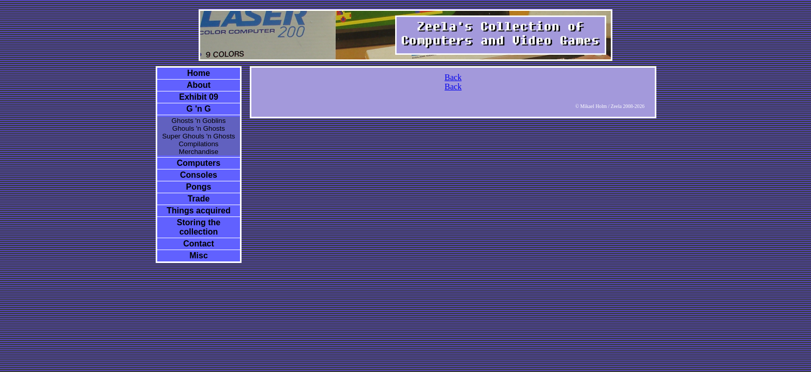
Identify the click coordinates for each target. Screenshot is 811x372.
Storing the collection (198, 227)
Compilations (198, 144)
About (199, 85)
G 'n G (198, 108)
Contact (198, 243)
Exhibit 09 (198, 96)
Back (453, 77)
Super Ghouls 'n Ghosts (198, 136)
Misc (198, 255)
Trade (199, 198)
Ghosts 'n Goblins (199, 121)
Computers (198, 163)
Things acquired (199, 210)
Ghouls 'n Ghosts (198, 128)
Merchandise (198, 152)
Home (198, 73)
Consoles (198, 175)
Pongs (199, 186)
